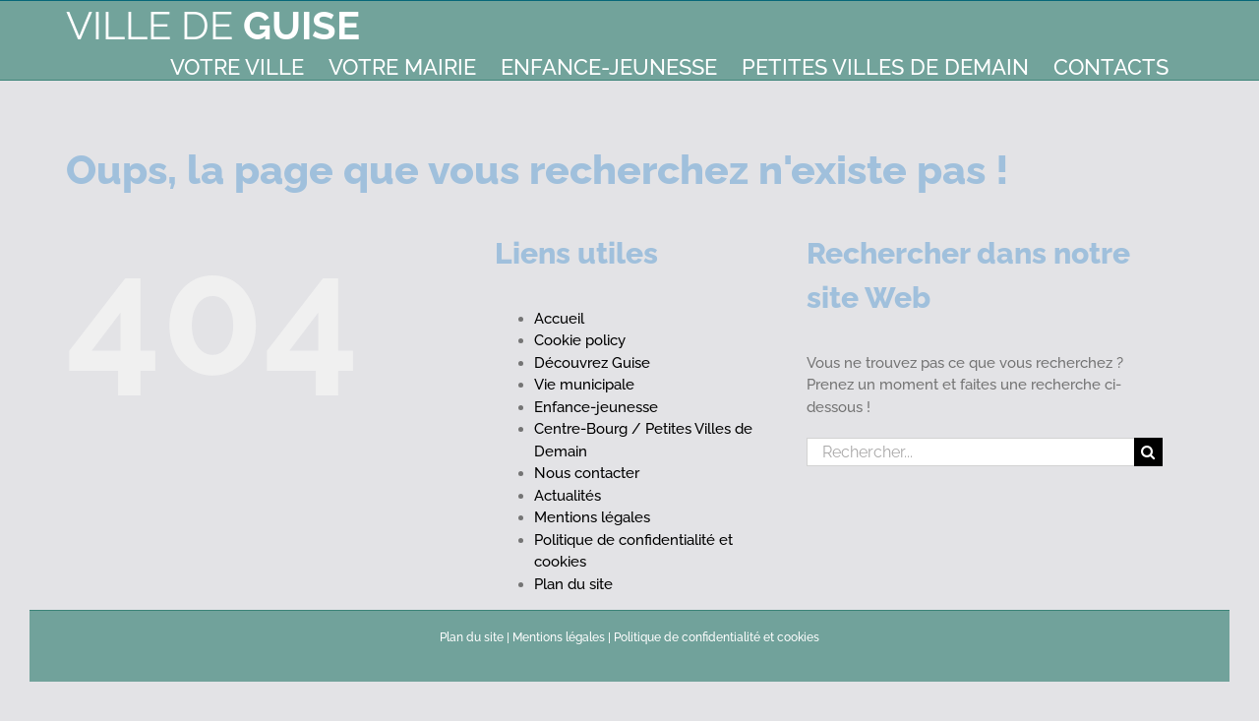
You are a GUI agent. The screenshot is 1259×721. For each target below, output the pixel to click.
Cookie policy (580, 340)
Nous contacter (586, 473)
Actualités (567, 496)
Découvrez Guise (592, 363)
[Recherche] (1148, 452)
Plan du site (573, 584)
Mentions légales (592, 517)
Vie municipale (584, 384)
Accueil (559, 319)
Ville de (213, 25)
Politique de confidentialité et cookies (716, 637)
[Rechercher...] (970, 452)
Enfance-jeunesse (596, 407)
